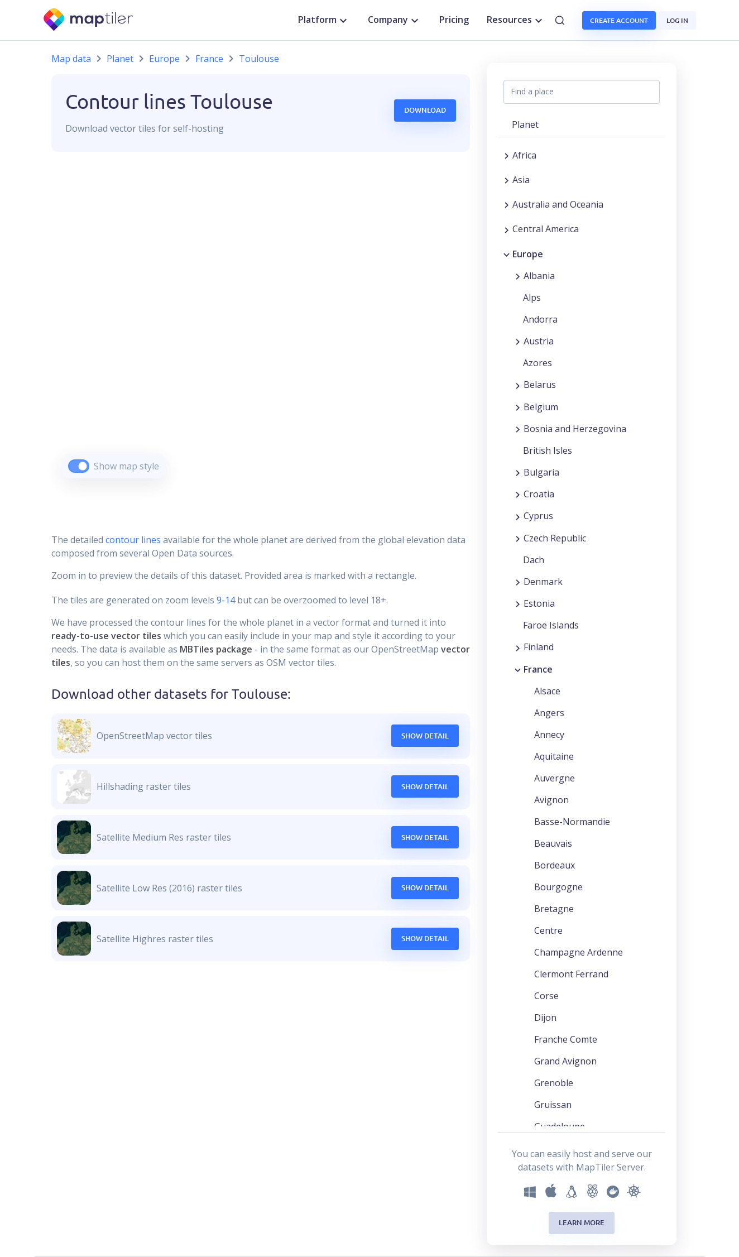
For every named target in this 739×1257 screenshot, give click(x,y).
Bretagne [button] (554, 909)
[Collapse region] (506, 254)
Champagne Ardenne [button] (578, 952)
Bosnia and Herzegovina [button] (575, 429)
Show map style (126, 466)
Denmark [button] (543, 581)
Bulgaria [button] (541, 472)
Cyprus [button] (538, 516)
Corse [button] (546, 996)
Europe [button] (527, 254)
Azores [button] (537, 363)
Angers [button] (549, 713)
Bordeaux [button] (554, 865)
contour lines (133, 540)
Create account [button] (619, 20)
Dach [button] (533, 560)
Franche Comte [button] (565, 1039)
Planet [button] (525, 124)
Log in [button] (677, 20)
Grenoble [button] (553, 1083)
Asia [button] (521, 180)
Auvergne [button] (554, 778)
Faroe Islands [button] (551, 625)
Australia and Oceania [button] (557, 204)
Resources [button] (516, 20)
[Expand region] (506, 155)
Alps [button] (532, 297)
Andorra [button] (540, 319)
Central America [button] (545, 229)
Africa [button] (524, 155)
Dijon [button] (545, 1017)
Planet (120, 58)
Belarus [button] (540, 384)
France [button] (538, 669)
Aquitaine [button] (554, 756)
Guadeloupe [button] (559, 1126)
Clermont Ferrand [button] (571, 974)
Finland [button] (539, 647)
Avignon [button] (551, 800)
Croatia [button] (539, 494)
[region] (260, 329)
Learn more (581, 1222)
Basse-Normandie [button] (572, 821)
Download (425, 110)
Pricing (454, 19)
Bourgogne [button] (558, 887)
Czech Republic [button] (555, 538)
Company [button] (394, 20)
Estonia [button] (539, 603)
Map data (71, 58)
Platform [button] (324, 20)
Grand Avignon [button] (565, 1061)
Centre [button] (548, 930)
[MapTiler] (89, 20)
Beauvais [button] (553, 843)
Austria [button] (539, 341)
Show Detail (425, 736)
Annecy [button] (549, 734)
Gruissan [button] (553, 1104)
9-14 (224, 600)
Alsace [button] (547, 691)
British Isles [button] (547, 450)
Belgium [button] (541, 407)
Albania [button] (539, 276)
